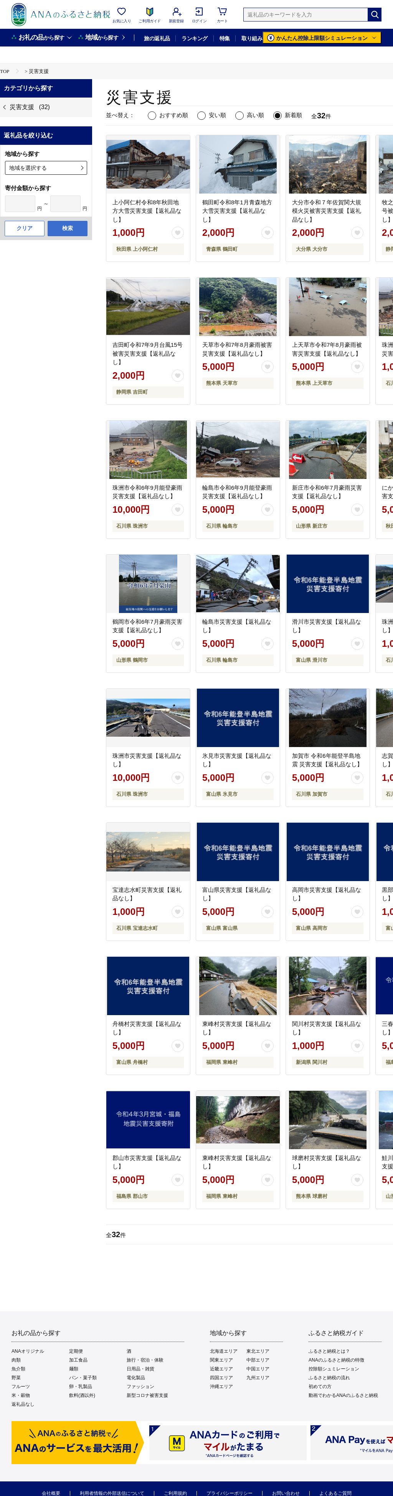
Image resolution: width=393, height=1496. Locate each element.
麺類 (73, 1369)
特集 (225, 38)
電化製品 (136, 1377)
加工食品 (78, 1360)
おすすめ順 (173, 115)
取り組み (251, 38)
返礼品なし (23, 1404)
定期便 (76, 1351)
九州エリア (257, 1377)
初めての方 (320, 1386)
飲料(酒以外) (82, 1395)
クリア (25, 228)
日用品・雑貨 (140, 1369)
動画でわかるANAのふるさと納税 (343, 1395)
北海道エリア (224, 1351)
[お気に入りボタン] (178, 233)
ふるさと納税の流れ (329, 1377)
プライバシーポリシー (229, 1493)
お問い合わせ (286, 1493)
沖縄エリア (221, 1386)
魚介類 (18, 1369)
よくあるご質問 (335, 1493)
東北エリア (257, 1351)
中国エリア (257, 1369)
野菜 (16, 1377)
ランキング (194, 38)
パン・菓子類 (83, 1377)
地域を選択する (28, 168)
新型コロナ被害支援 (147, 1395)
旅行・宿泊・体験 (145, 1360)
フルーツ (21, 1386)
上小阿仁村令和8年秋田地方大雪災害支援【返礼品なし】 (147, 211)
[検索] (374, 15)
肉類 (16, 1360)
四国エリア (221, 1377)
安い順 (217, 115)
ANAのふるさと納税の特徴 (336, 1360)
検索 (67, 228)
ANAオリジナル (28, 1351)
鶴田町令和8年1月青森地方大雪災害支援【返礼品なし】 (237, 211)
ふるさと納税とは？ (329, 1351)
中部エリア (257, 1360)
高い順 (255, 115)
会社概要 (51, 1493)
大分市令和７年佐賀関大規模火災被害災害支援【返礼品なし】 (326, 211)
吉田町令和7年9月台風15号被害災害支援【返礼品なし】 (147, 353)
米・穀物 (21, 1395)
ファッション (140, 1386)
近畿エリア (221, 1369)
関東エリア (221, 1360)
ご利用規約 (175, 1493)
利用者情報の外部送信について (112, 1493)
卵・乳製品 (80, 1386)
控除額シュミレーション (334, 1369)
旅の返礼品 (157, 38)
